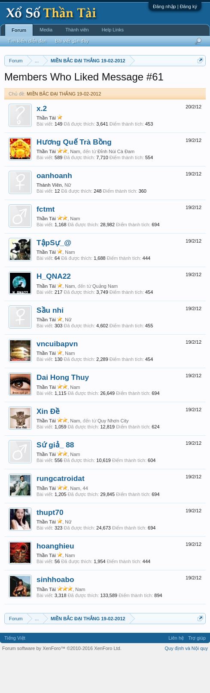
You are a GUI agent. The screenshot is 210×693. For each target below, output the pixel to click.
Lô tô (185, 92)
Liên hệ (176, 673)
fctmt (46, 244)
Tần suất (165, 92)
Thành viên (76, 29)
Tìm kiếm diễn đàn (27, 40)
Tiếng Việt (14, 673)
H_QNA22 (54, 312)
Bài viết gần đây (71, 40)
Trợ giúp (197, 673)
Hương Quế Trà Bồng (74, 177)
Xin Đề (48, 446)
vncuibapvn (57, 379)
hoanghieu (55, 581)
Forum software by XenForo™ (62, 683)
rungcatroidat (61, 514)
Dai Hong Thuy (63, 413)
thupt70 (50, 547)
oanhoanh (54, 211)
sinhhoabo (55, 615)
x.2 (42, 143)
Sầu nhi (50, 345)
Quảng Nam (105, 321)
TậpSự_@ (54, 278)
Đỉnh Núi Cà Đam (115, 187)
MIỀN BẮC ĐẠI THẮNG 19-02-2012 (64, 129)
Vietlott (99, 82)
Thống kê (107, 92)
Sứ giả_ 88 (55, 480)
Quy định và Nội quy (186, 683)
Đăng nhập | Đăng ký (175, 6)
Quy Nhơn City (112, 456)
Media (46, 29)
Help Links (113, 29)
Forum (19, 30)
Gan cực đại (136, 92)
